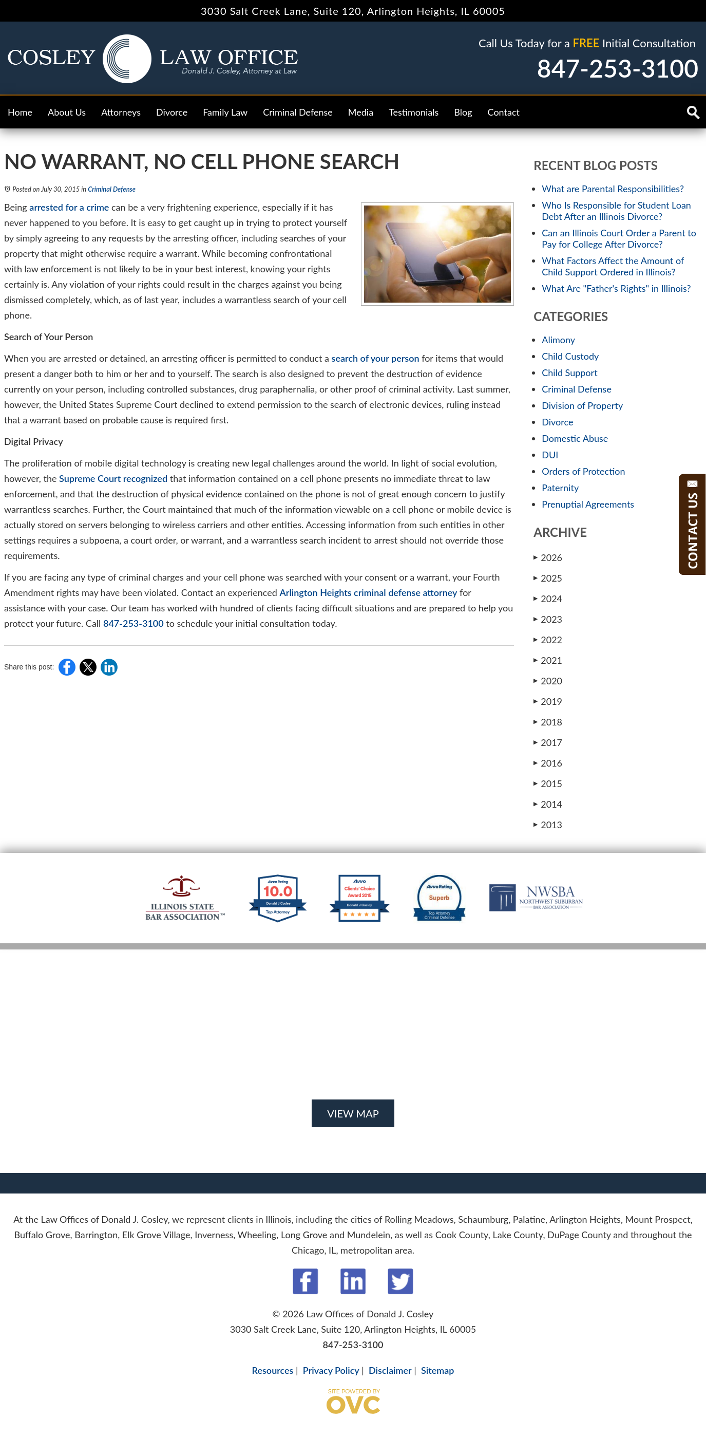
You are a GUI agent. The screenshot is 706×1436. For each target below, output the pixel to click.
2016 (547, 762)
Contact (504, 112)
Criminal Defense (298, 112)
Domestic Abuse (575, 438)
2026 (547, 557)
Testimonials (413, 112)
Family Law (225, 112)
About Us (67, 112)
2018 (547, 721)
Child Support (569, 372)
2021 (547, 659)
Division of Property (582, 405)
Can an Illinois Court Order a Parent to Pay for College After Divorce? (619, 238)
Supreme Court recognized (113, 478)
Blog (463, 112)
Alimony (558, 339)
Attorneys (121, 112)
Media (360, 112)
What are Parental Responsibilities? (613, 188)
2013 (547, 824)
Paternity (560, 487)
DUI (550, 454)
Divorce (171, 112)
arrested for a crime (69, 207)
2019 (547, 701)
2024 (547, 598)
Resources (273, 1370)
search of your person (375, 358)
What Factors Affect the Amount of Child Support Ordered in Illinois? (613, 266)
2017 (547, 742)
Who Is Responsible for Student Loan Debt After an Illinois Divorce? (616, 210)
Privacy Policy (331, 1370)
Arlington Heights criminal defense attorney (368, 592)
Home (20, 112)
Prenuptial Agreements (588, 504)
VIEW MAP (352, 1113)
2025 (547, 577)
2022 (547, 639)
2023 (547, 618)
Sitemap (437, 1370)
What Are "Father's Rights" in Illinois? (616, 288)
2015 (547, 783)
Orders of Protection (583, 471)
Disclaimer (390, 1370)
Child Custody (570, 356)
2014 (547, 803)
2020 (547, 680)
